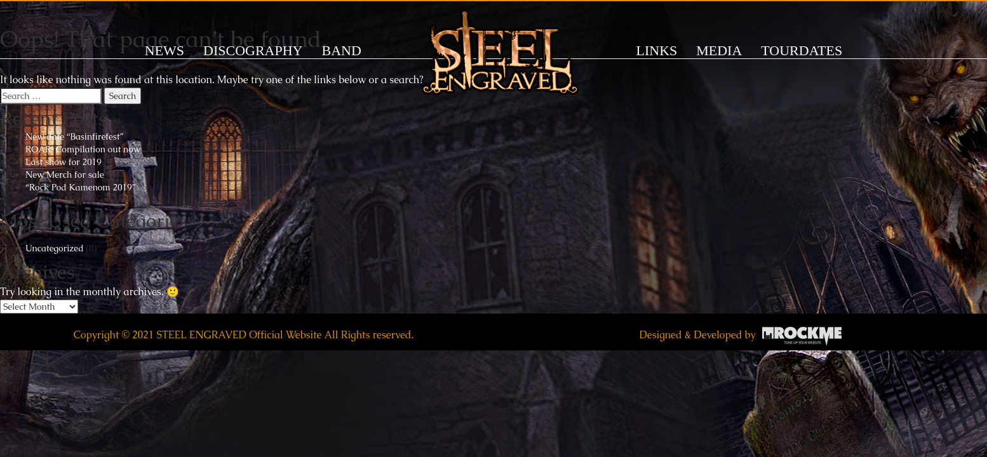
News (164, 50)
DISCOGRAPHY (252, 50)
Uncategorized (54, 248)
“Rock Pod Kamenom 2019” (80, 187)
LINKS (657, 50)
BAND (341, 50)
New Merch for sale (64, 174)
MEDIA (719, 50)
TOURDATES (801, 50)
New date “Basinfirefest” (74, 136)
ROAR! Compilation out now (82, 149)
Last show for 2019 (63, 162)
